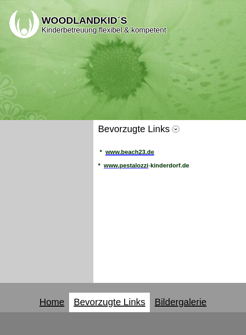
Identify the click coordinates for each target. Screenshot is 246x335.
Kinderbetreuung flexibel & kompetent (104, 30)
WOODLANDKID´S (84, 20)
